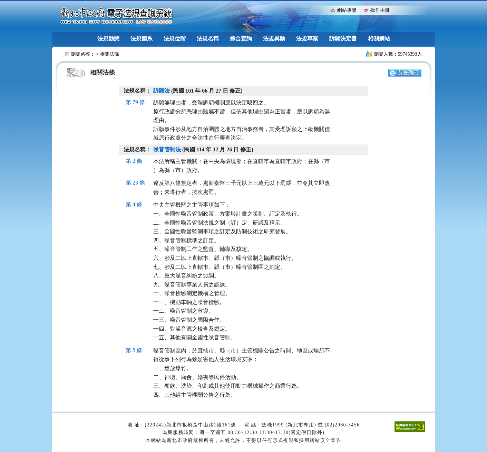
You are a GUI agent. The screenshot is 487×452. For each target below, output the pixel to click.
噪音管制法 (167, 149)
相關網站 (379, 38)
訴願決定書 (343, 38)
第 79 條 (135, 102)
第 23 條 (135, 183)
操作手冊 (380, 10)
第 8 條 (134, 350)
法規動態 (108, 38)
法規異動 (274, 38)
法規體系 (141, 38)
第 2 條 (134, 161)
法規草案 (307, 38)
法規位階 (175, 38)
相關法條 (109, 54)
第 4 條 (134, 204)
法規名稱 (208, 38)
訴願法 (161, 91)
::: (324, 9)
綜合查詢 (241, 38)
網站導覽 (347, 10)
